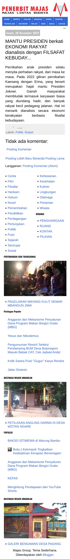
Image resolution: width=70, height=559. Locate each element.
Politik (19, 132)
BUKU (51, 24)
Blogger (48, 554)
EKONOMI (23, 24)
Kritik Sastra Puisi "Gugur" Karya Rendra (36, 361)
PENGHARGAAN (52, 220)
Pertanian (46, 202)
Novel (12, 202)
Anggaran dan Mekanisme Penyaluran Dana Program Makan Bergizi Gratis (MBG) (34, 323)
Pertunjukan (16, 224)
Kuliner (44, 186)
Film (11, 181)
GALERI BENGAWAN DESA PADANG (34, 544)
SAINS (49, 19)
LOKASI (61, 24)
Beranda (39, 158)
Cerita (12, 176)
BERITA (16, 19)
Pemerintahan (17, 208)
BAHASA (38, 19)
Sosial (12, 250)
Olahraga (46, 197)
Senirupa (14, 245)
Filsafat (13, 186)
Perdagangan (17, 218)
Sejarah (13, 240)
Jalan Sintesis (17, 369)
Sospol (29, 132)
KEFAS (13, 478)
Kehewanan (48, 176)
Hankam (13, 192)
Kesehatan (47, 181)
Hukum (13, 197)
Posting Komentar (19, 149)
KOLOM (27, 19)
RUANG (45, 226)
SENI (43, 24)
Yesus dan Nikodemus (23, 336)
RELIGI (34, 24)
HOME (7, 19)
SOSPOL (59, 19)
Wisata (44, 208)
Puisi (11, 234)
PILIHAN (46, 236)
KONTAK (46, 231)
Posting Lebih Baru (19, 158)
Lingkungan (48, 192)
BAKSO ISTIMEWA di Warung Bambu (34, 440)
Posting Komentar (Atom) (40, 166)
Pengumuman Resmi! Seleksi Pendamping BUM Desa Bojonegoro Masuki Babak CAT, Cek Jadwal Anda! (34, 348)
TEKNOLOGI (9, 24)
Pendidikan (15, 213)
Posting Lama (54, 158)
